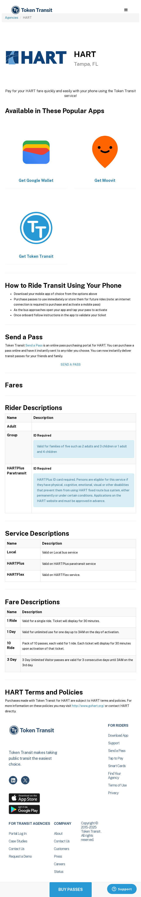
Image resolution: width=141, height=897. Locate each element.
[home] (31, 10)
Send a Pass (34, 345)
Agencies (11, 17)
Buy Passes (70, 889)
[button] (125, 10)
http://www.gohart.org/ (88, 706)
